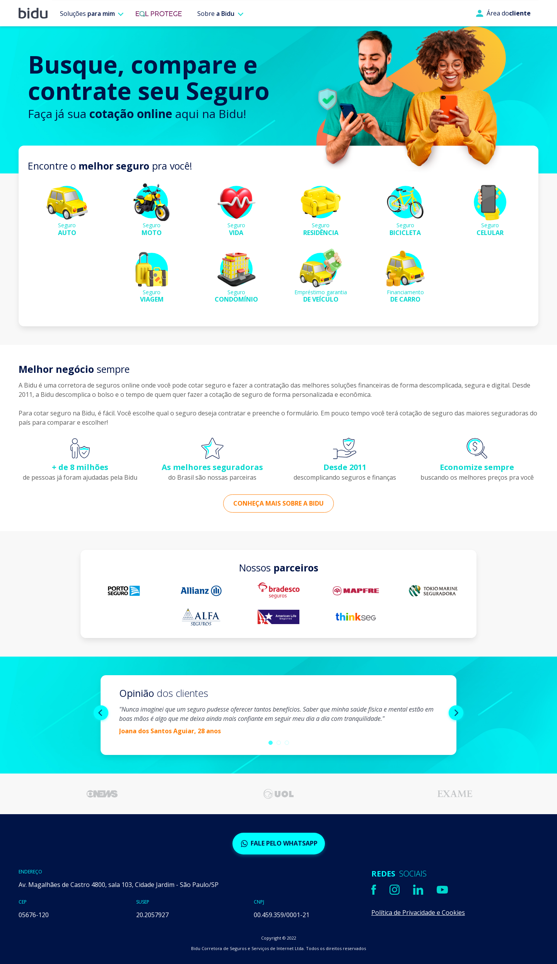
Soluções (87, 13)
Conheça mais (278, 503)
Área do (503, 13)
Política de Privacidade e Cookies (418, 912)
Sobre (215, 13)
